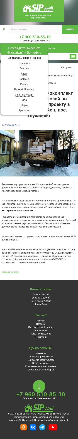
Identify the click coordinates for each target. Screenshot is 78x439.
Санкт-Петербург (24, 94)
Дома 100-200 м (41, 297)
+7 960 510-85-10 (35, 37)
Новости (41, 320)
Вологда (24, 68)
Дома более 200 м (41, 300)
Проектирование (40, 363)
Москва (24, 83)
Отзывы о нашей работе (40, 327)
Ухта (24, 99)
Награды (40, 323)
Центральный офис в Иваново (24, 57)
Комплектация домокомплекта (40, 366)
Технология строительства (40, 359)
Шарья (24, 105)
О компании (41, 336)
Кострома (24, 78)
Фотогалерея (40, 330)
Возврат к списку (10, 271)
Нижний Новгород (24, 89)
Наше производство (40, 333)
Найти (70, 29)
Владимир (24, 63)
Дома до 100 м (41, 294)
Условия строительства (41, 356)
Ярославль (24, 110)
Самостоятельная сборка (41, 369)
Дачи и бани (40, 304)
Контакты (41, 353)
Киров (24, 73)
